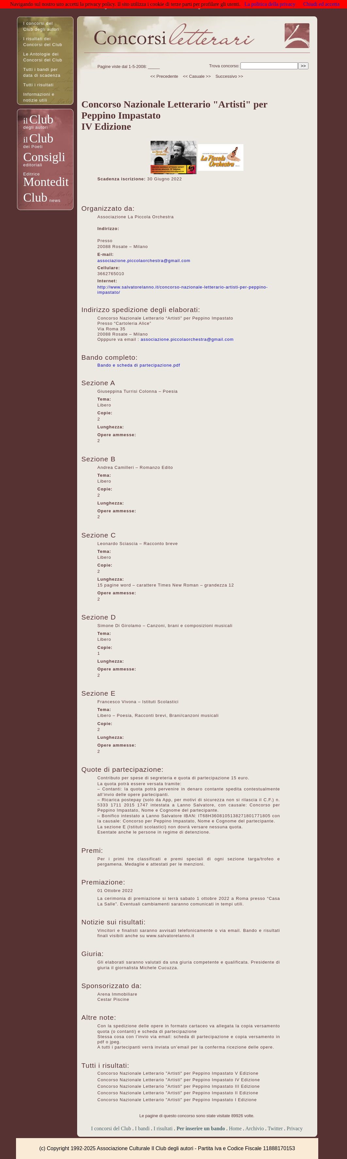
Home (235, 1128)
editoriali (32, 164)
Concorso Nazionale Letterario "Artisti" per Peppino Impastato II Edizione (177, 1092)
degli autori (35, 127)
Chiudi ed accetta (321, 4)
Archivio (254, 1128)
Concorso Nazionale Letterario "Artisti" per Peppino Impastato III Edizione (178, 1086)
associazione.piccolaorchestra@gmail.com (143, 260)
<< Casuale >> (197, 76)
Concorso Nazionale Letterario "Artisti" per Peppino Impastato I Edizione (177, 1099)
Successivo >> (229, 76)
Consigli (44, 157)
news (54, 200)
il (25, 120)
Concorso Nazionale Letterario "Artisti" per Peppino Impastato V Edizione (177, 1073)
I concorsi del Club (111, 1128)
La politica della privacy (269, 4)
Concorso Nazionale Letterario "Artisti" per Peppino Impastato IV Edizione (178, 1079)
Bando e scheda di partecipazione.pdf (138, 365)
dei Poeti (33, 146)
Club (41, 119)
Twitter (275, 1128)
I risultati (163, 1128)
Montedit (46, 182)
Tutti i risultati (38, 84)
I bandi (142, 1128)
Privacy (295, 1128)
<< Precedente (164, 76)
